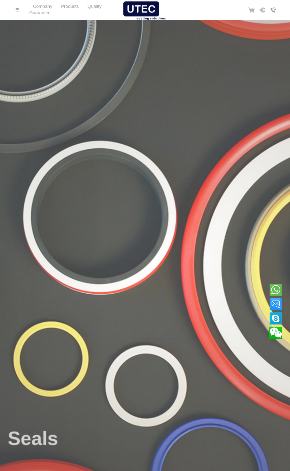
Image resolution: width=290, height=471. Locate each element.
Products (70, 6)
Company (42, 6)
